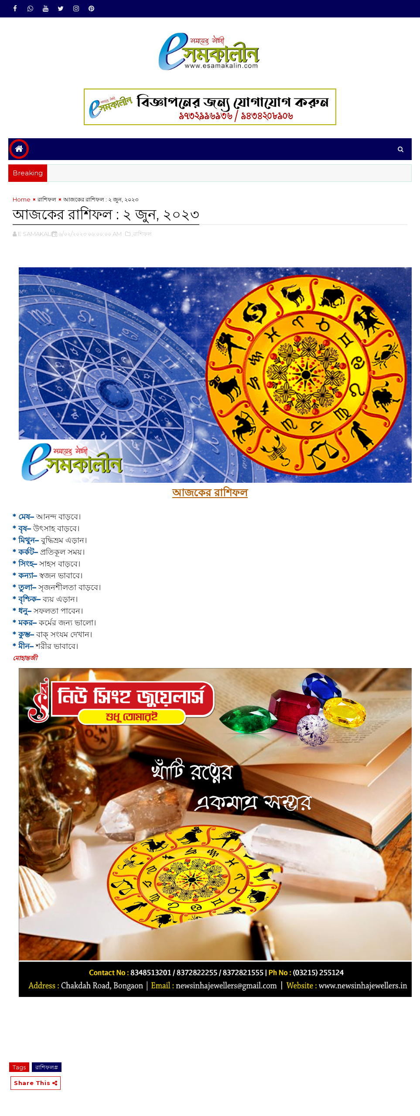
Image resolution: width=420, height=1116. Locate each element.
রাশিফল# (46, 1067)
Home (22, 199)
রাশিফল (47, 199)
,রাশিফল (142, 233)
